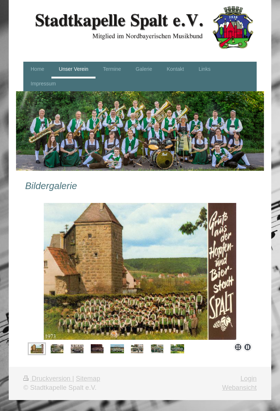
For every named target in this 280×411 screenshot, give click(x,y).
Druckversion (47, 378)
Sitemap (88, 378)
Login (248, 378)
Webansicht (239, 387)
